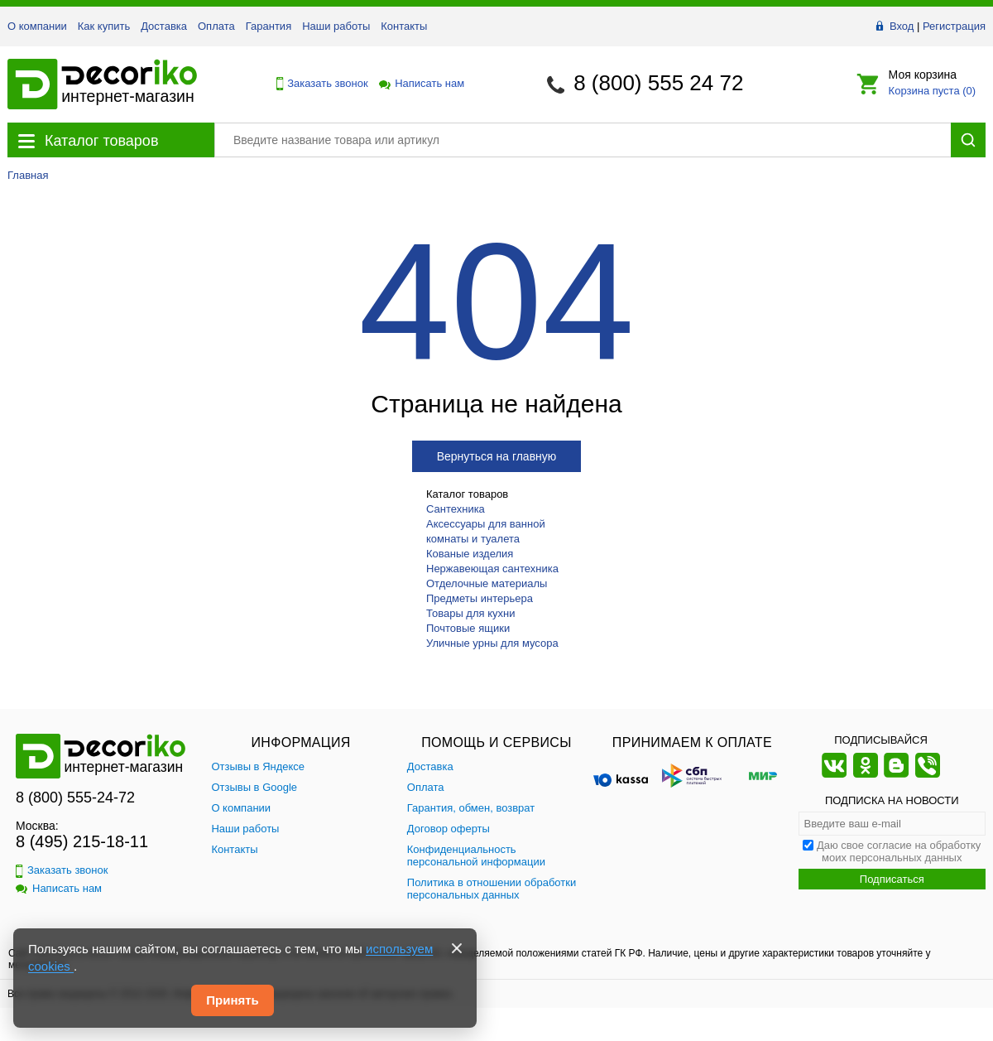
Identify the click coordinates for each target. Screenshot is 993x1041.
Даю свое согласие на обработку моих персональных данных (899, 851)
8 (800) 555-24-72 (75, 797)
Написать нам (420, 83)
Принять (232, 1000)
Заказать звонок (317, 83)
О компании (37, 26)
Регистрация (954, 26)
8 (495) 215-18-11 (82, 841)
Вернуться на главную (497, 456)
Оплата (216, 26)
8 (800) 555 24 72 (658, 82)
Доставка (164, 26)
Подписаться (892, 879)
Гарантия (268, 26)
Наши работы (336, 26)
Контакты (404, 26)
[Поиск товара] (582, 140)
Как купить (104, 26)
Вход (902, 26)
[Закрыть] (456, 948)
